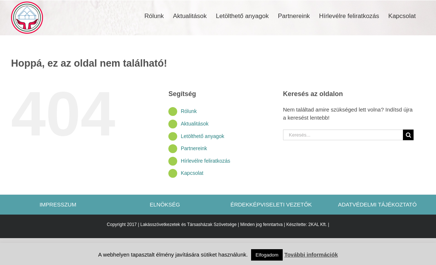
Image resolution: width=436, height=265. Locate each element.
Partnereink (194, 148)
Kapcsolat (192, 173)
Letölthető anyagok (202, 136)
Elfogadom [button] (266, 255)
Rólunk (189, 111)
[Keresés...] (343, 135)
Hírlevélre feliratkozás (205, 161)
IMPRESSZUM (58, 204)
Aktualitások (194, 124)
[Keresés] (408, 135)
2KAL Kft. (317, 224)
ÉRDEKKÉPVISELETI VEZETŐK (271, 204)
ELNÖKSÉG (165, 204)
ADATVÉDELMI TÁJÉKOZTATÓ (377, 204)
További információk (311, 254)
